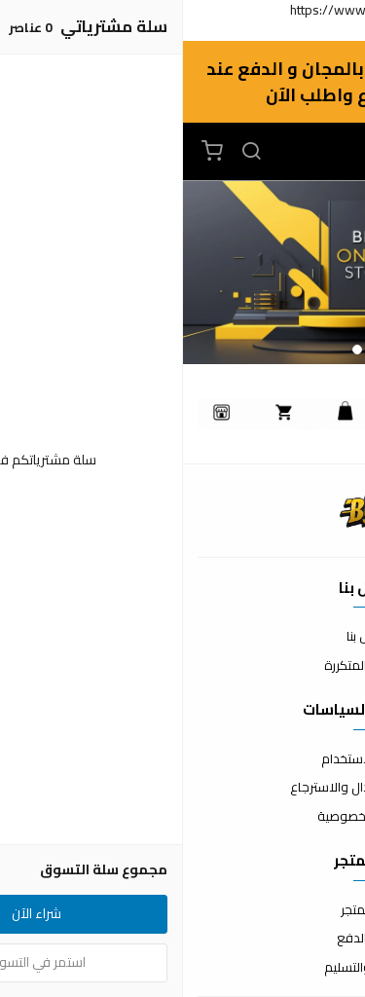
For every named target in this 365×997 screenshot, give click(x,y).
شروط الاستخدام (182, 759)
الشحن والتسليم (183, 968)
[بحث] (68, 151)
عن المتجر (182, 910)
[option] (182, 272)
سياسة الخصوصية (183, 817)
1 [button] (192, 349)
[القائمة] (223, 151)
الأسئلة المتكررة (183, 666)
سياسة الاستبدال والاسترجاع (183, 787)
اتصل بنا (183, 636)
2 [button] (174, 349)
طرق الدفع (183, 938)
